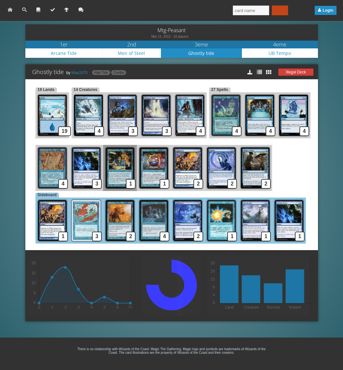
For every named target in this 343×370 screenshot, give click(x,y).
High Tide (101, 72)
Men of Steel (131, 53)
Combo (118, 72)
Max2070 (79, 72)
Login (328, 10)
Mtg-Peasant (171, 30)
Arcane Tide (64, 53)
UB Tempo (280, 53)
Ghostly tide (201, 53)
